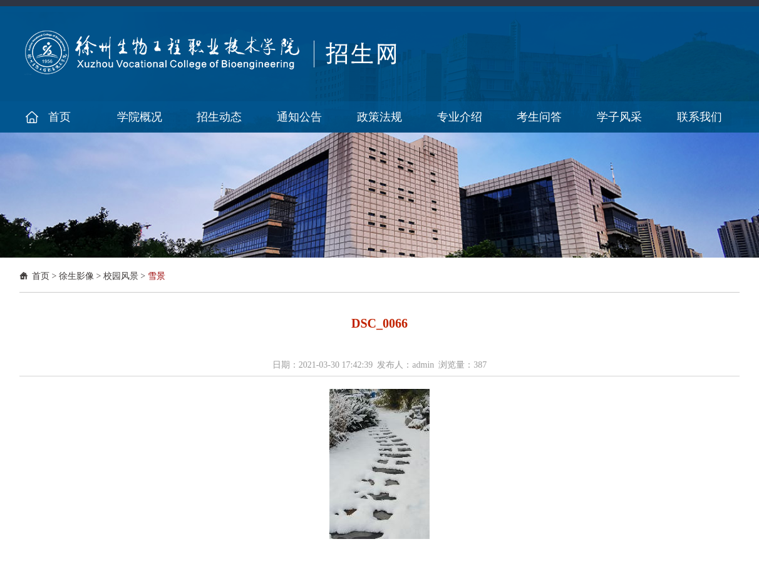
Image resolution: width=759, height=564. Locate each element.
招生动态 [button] (219, 117)
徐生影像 (76, 276)
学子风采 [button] (619, 117)
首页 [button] (59, 117)
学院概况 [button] (139, 117)
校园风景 (120, 276)
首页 (40, 276)
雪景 (156, 276)
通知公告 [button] (299, 117)
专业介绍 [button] (459, 117)
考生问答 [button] (539, 117)
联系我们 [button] (699, 117)
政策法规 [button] (379, 117)
